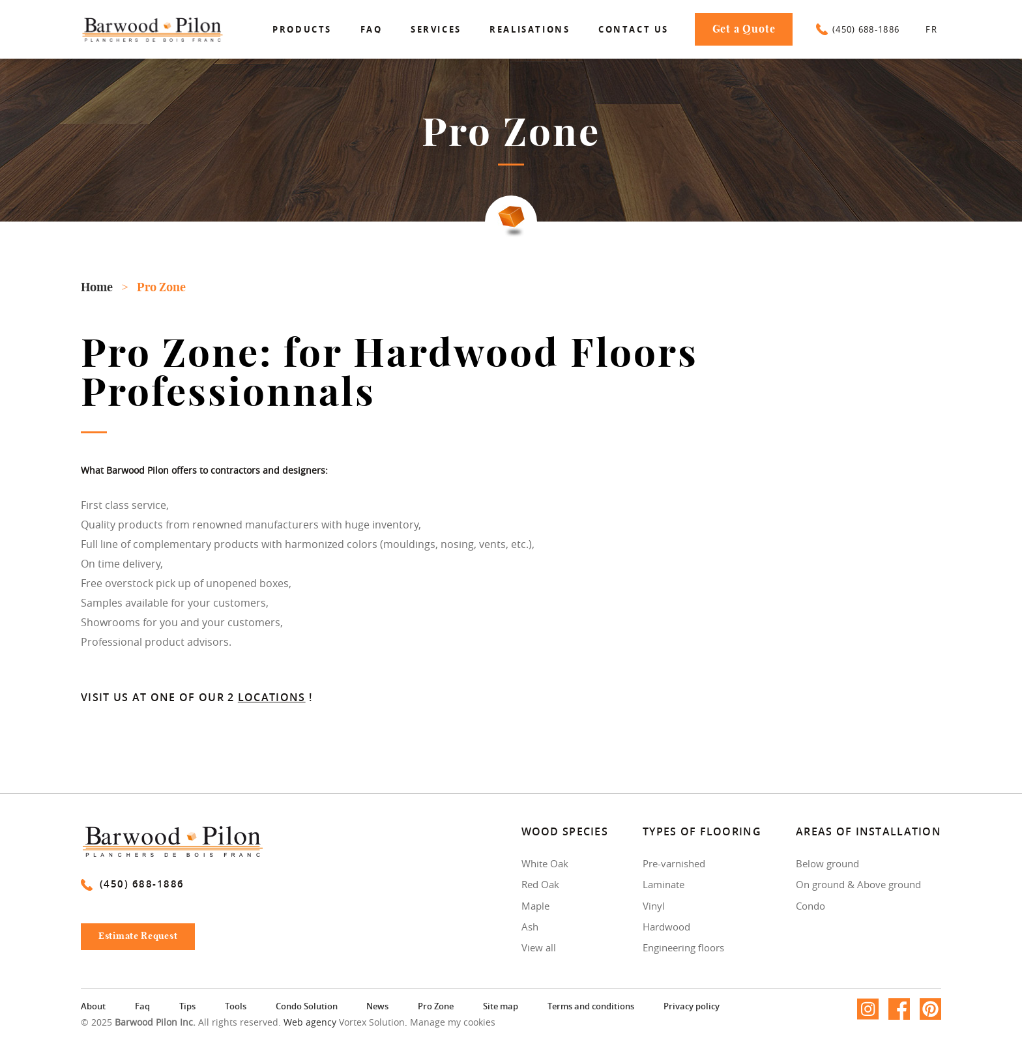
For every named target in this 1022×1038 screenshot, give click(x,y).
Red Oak (540, 884)
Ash (529, 926)
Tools (235, 1007)
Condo (810, 905)
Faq (371, 29)
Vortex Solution (372, 1023)
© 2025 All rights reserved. (181, 1023)
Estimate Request (144, 939)
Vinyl (654, 905)
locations (272, 697)
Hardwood (666, 926)
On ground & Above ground (858, 884)
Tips (187, 1007)
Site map (500, 1007)
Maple (535, 905)
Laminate (663, 884)
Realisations (529, 29)
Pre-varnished (674, 863)
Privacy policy (692, 1007)
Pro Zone (436, 1007)
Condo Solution (307, 1007)
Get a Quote (744, 29)
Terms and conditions (591, 1007)
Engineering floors (683, 947)
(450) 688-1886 (857, 29)
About (93, 1007)
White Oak (544, 863)
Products (302, 29)
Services (436, 29)
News (377, 1007)
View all (538, 947)
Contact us (633, 29)
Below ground (827, 863)
